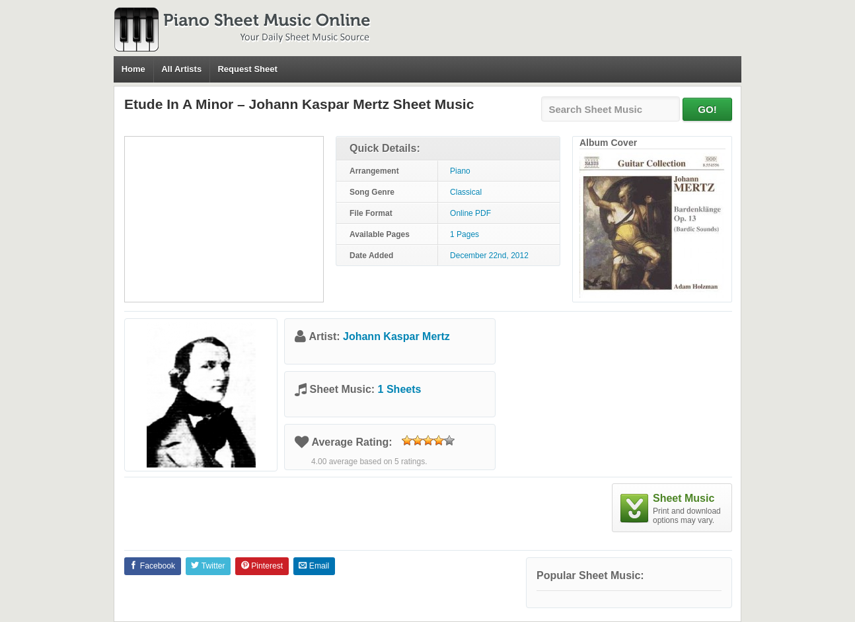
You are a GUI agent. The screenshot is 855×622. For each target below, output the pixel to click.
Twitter (208, 565)
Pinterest (262, 565)
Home (133, 69)
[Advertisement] (224, 219)
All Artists (181, 69)
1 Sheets (400, 389)
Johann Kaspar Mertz (396, 336)
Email (314, 565)
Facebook (152, 565)
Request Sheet (247, 69)
